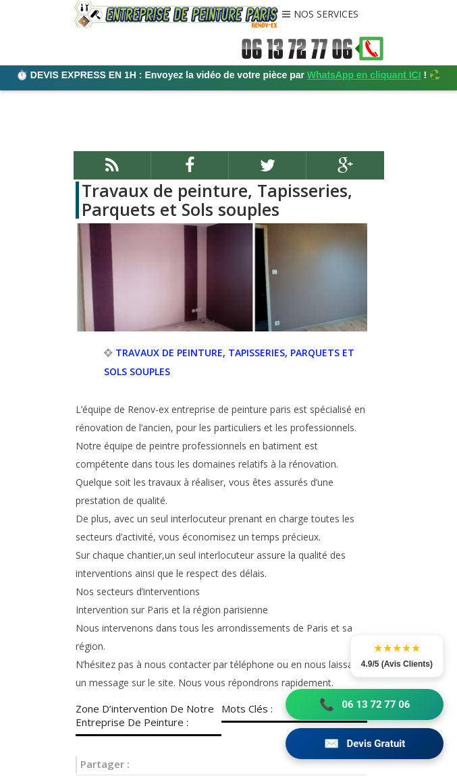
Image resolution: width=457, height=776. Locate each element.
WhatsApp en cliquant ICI (364, 75)
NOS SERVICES (326, 15)
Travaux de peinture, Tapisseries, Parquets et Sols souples (217, 200)
